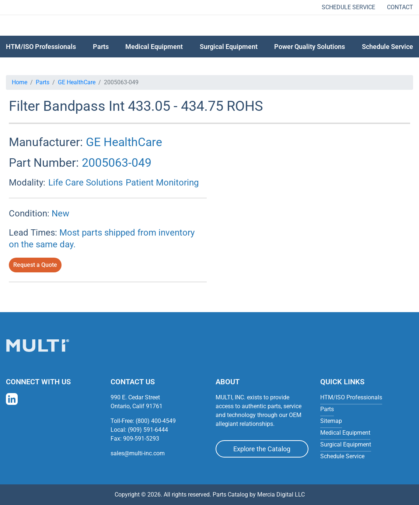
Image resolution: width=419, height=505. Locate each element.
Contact (400, 7)
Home (19, 82)
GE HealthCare (76, 82)
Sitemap (331, 420)
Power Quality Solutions (309, 46)
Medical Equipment (154, 46)
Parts (42, 82)
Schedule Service (348, 7)
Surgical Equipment (229, 46)
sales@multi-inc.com (138, 453)
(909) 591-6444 (148, 429)
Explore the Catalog (261, 449)
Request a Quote (35, 264)
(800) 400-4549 (156, 420)
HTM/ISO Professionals (41, 46)
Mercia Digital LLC (281, 494)
